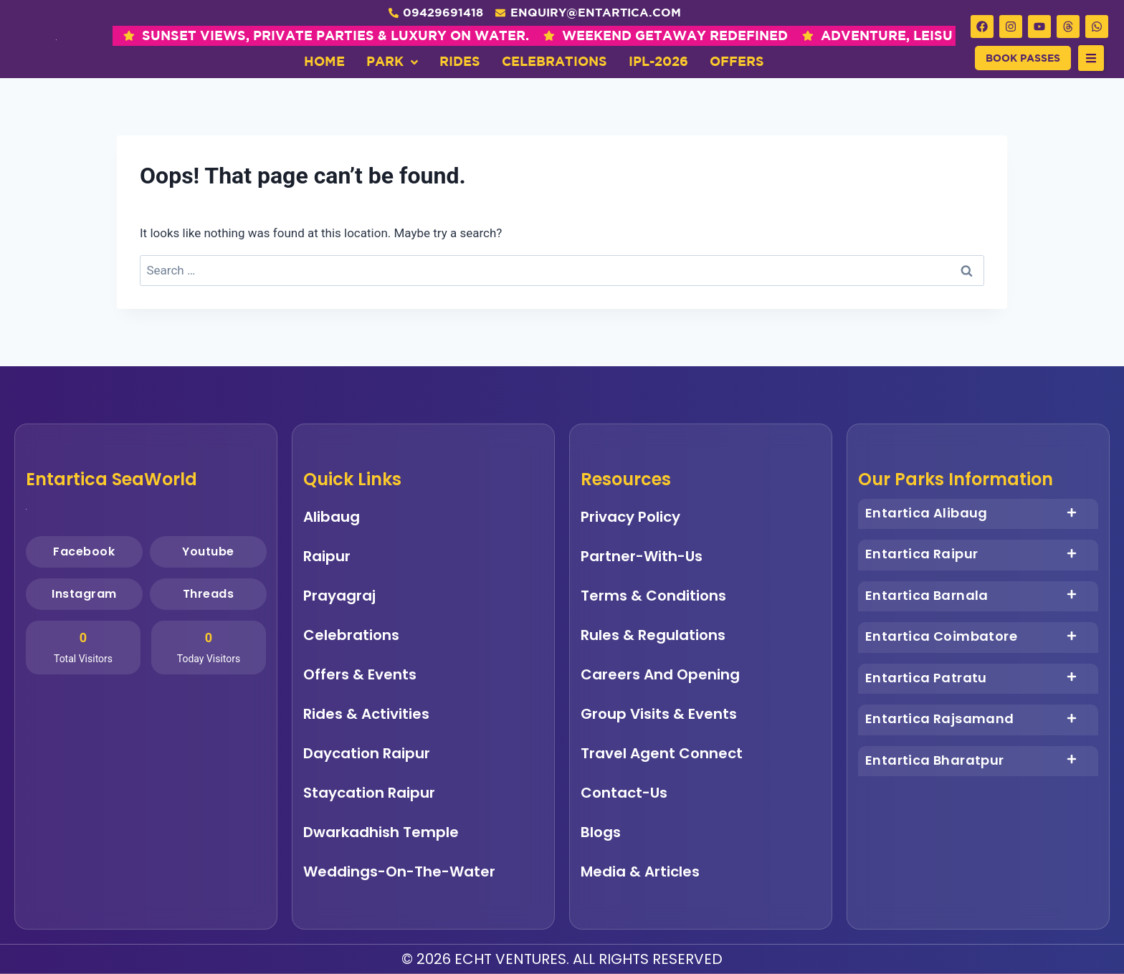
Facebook (84, 551)
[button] (1091, 58)
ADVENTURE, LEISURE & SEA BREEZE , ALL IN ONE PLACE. (739, 35)
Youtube (207, 551)
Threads (208, 594)
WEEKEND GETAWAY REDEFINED (399, 35)
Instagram (84, 594)
